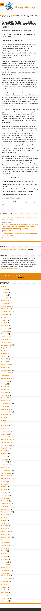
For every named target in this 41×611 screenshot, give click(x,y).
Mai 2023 (4, 389)
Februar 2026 (5, 298)
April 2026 (4, 292)
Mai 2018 (4, 556)
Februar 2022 (5, 431)
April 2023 (4, 392)
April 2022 (4, 426)
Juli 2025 (4, 317)
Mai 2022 (4, 423)
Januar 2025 (5, 334)
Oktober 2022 (5, 409)
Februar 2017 (5, 598)
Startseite (4, 15)
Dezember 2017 (6, 570)
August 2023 (5, 381)
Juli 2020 (4, 484)
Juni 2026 (4, 286)
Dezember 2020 (6, 470)
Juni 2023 (4, 387)
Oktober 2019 (5, 509)
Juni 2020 (4, 487)
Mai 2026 (4, 289)
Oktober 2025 (5, 309)
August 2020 (5, 481)
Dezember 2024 (6, 336)
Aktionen (13, 15)
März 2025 (4, 328)
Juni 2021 (4, 453)
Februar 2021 (5, 464)
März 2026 (4, 295)
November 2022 (6, 406)
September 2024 (6, 345)
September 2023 (6, 378)
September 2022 (6, 412)
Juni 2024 (4, 353)
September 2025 (6, 311)
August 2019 (5, 515)
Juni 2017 (4, 587)
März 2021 (4, 462)
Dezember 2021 (6, 437)
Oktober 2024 (5, 342)
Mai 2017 (4, 590)
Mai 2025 (4, 323)
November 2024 (6, 339)
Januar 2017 (5, 601)
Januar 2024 (5, 367)
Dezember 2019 (6, 503)
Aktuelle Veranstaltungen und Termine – (17, 249)
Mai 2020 (4, 489)
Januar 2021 (5, 467)
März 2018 (4, 562)
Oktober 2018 (5, 542)
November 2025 (6, 306)
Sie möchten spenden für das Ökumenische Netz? (20, 276)
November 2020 (6, 473)
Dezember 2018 (6, 537)
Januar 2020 (5, 501)
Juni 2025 (4, 320)
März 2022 (4, 428)
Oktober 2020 (5, 476)
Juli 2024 (4, 350)
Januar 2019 (5, 534)
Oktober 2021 (5, 442)
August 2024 (5, 348)
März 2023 (4, 395)
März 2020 (4, 495)
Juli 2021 (4, 451)
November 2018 (6, 540)
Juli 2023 (4, 384)
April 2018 (4, 559)
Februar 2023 (5, 398)
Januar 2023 (5, 400)
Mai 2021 (4, 456)
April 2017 (4, 592)
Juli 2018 (4, 551)
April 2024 (4, 359)
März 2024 (4, 362)
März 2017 (4, 595)
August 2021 (5, 448)
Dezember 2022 (6, 403)
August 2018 (5, 548)
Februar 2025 (5, 331)
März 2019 (4, 528)
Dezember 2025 (6, 303)
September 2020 (6, 478)
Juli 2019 (4, 517)
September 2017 (6, 579)
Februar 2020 (5, 498)
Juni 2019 (4, 520)
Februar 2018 (5, 565)
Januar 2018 (5, 567)
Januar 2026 (5, 300)
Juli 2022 (4, 417)
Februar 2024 (5, 364)
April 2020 (4, 492)
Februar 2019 (5, 531)
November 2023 (6, 373)
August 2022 (5, 414)
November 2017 (6, 573)
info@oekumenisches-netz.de (10, 268)
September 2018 (6, 545)
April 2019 (4, 526)
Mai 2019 (4, 523)
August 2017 (5, 581)
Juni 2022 (4, 420)
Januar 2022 (5, 434)
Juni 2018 (4, 553)
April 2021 (4, 459)
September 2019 (6, 512)
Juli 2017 (4, 584)
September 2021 (6, 445)
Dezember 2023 (6, 370)
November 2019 (6, 506)
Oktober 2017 (5, 576)
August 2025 (5, 314)
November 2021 (6, 439)
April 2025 (4, 325)
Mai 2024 (4, 356)
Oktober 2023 (5, 375)
